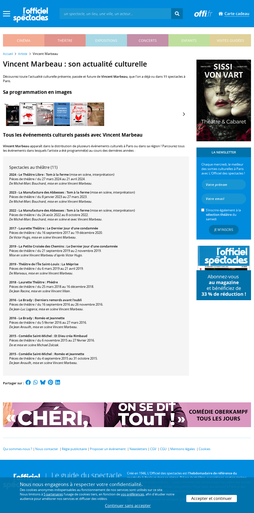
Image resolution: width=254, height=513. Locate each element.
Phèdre (52, 282)
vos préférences (132, 494)
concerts (148, 40)
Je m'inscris (223, 229)
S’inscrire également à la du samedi (223, 214)
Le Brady (25, 300)
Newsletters (138, 449)
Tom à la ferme (57, 174)
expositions (106, 40)
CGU (163, 449)
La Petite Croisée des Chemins (41, 246)
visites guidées (230, 40)
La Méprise (70, 264)
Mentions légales (182, 449)
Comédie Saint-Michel (35, 336)
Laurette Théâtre (31, 228)
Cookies (204, 449)
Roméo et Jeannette (49, 318)
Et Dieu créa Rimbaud (70, 336)
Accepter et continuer (211, 498)
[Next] (184, 114)
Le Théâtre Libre (31, 174)
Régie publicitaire (74, 449)
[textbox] (115, 13)
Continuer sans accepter (128, 505)
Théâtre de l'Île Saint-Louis (39, 264)
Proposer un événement (108, 449)
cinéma (23, 40)
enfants (189, 40)
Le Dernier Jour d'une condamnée (72, 228)
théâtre (65, 40)
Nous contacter (46, 449)
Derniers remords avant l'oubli (58, 300)
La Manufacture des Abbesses (41, 192)
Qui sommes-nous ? (17, 449)
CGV (153, 449)
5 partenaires (53, 494)
